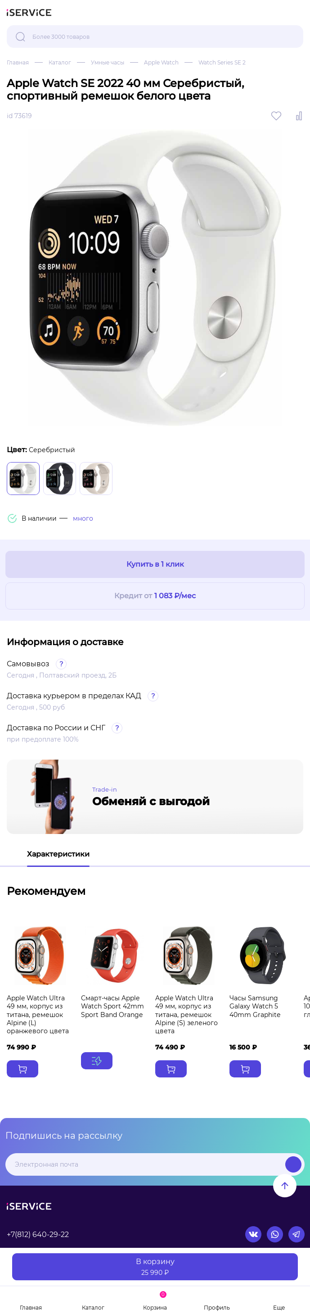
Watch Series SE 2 (222, 62)
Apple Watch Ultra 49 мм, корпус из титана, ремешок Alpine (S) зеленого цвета (186, 1014)
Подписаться (293, 1164)
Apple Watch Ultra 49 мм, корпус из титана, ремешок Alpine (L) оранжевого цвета (38, 1014)
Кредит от (155, 596)
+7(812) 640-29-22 (38, 1234)
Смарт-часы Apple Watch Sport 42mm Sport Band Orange (112, 1006)
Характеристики (58, 854)
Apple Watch (161, 62)
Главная (18, 62)
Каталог (60, 62)
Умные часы (107, 62)
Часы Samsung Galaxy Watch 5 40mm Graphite (254, 1006)
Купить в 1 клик (155, 564)
